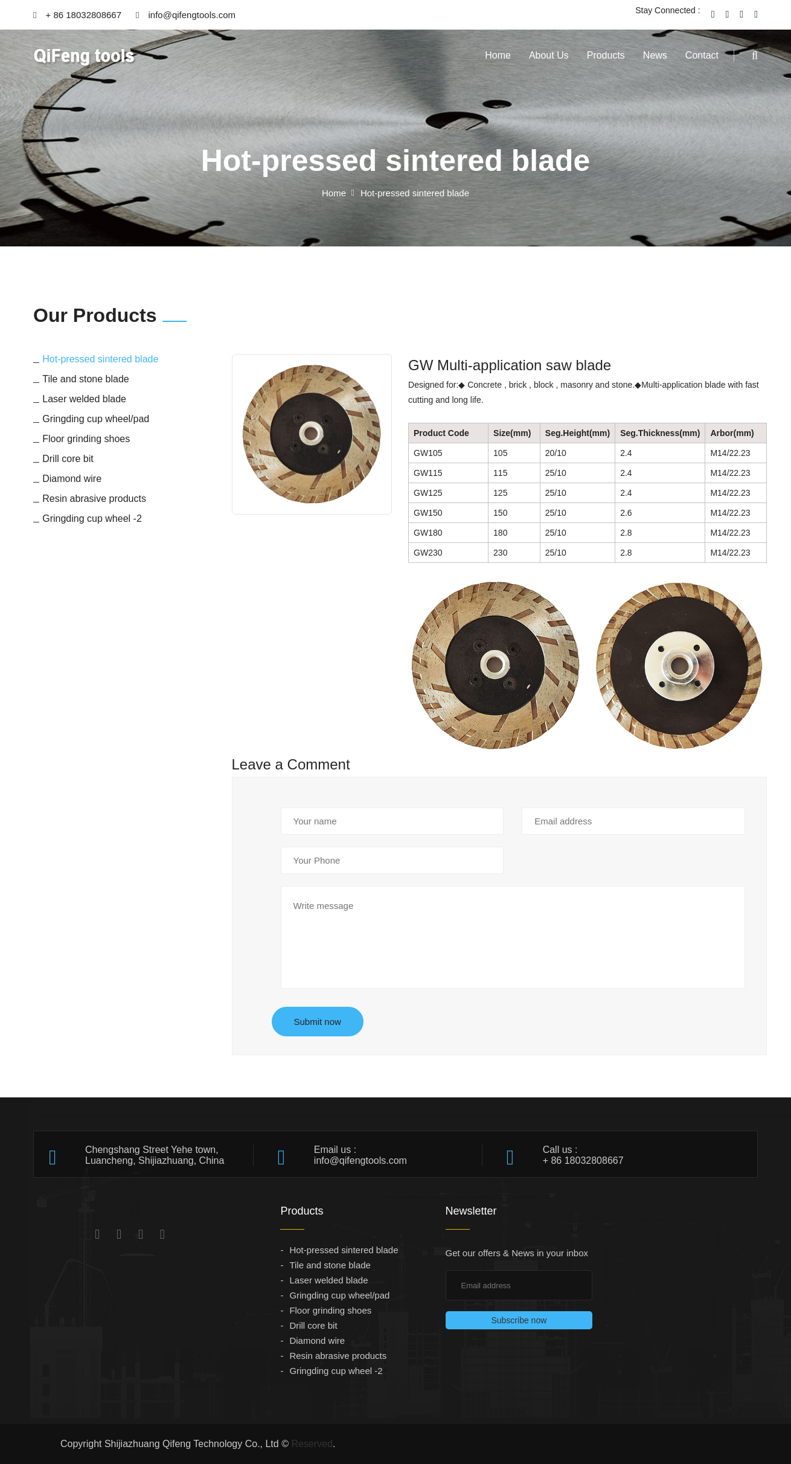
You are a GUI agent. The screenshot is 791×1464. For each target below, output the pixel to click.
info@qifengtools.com (185, 15)
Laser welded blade (328, 1280)
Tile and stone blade (330, 1265)
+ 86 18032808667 (77, 15)
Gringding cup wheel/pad (339, 1295)
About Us (549, 55)
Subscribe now (518, 1320)
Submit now (317, 1021)
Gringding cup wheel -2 (335, 1371)
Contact (702, 55)
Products (606, 55)
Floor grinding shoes (330, 1310)
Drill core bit (313, 1325)
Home (498, 55)
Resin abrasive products (337, 1355)
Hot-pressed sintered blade (343, 1250)
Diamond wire (317, 1340)
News (655, 55)
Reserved (311, 1444)
